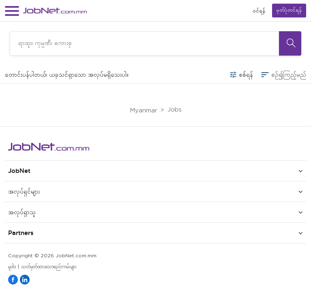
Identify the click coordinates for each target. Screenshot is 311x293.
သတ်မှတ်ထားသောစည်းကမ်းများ (49, 267)
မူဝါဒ (12, 267)
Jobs (174, 109)
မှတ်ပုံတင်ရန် (289, 10)
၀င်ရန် (259, 10)
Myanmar (143, 110)
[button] (12, 11)
